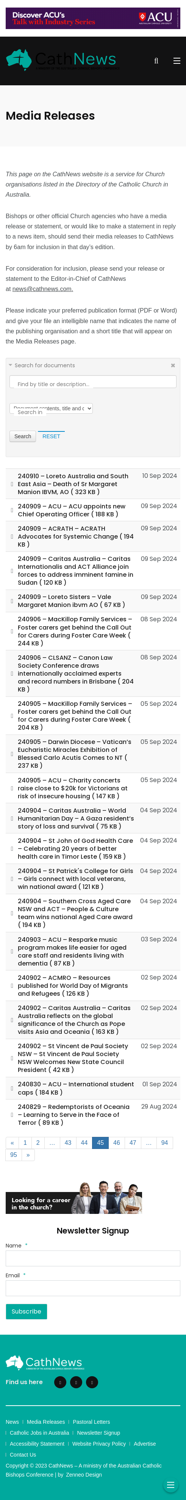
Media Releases (46, 1422)
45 (100, 1143)
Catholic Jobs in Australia (39, 1433)
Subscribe (26, 1311)
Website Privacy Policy (99, 1444)
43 (68, 1143)
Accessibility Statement (37, 1444)
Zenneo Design (84, 1475)
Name (17, 1245)
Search (22, 436)
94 (164, 1143)
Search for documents (45, 365)
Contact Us (23, 1455)
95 (13, 1155)
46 (116, 1143)
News (12, 1422)
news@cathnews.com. (43, 289)
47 (133, 1143)
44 (84, 1143)
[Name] (93, 1258)
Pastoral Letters (91, 1422)
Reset (51, 436)
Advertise (145, 1444)
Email (16, 1275)
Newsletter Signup (98, 1433)
